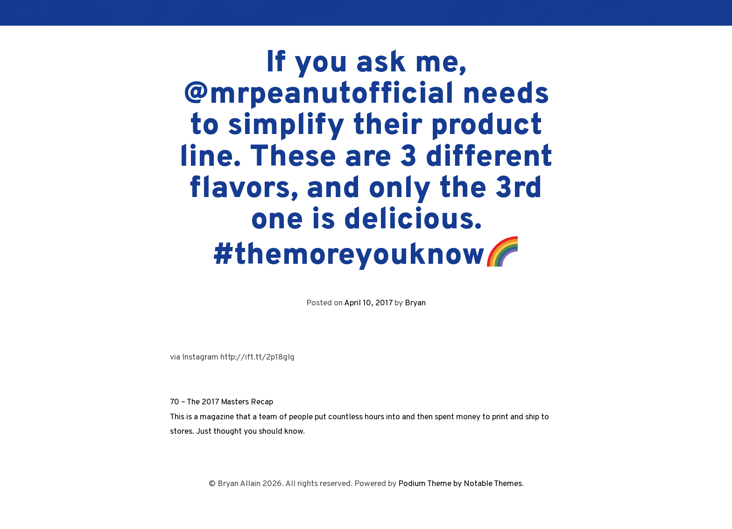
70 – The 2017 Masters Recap (221, 402)
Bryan (415, 303)
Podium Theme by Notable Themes (460, 484)
